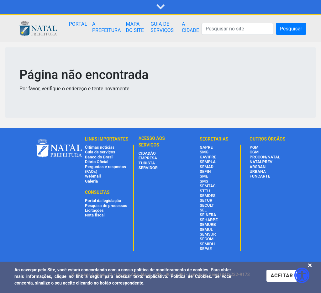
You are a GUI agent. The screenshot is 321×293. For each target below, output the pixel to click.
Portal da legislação (103, 200)
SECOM (206, 239)
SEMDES (207, 195)
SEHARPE (209, 219)
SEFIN (205, 171)
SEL (203, 210)
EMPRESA (148, 158)
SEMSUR (208, 234)
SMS (204, 181)
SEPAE (206, 248)
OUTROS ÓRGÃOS (267, 138)
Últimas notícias (99, 147)
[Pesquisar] (237, 29)
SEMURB (208, 224)
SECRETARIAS (214, 138)
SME (204, 176)
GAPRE (206, 147)
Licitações (94, 210)
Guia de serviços (100, 152)
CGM (254, 152)
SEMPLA (208, 161)
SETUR (206, 200)
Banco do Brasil (99, 157)
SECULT (207, 205)
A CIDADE (190, 27)
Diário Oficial (96, 161)
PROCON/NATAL (265, 157)
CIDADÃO (147, 153)
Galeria (91, 181)
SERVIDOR (148, 167)
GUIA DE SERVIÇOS (162, 27)
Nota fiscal (95, 215)
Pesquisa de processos (106, 205)
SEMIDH (207, 244)
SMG (204, 152)
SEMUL (206, 229)
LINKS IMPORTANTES (106, 138)
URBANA (258, 171)
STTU (205, 191)
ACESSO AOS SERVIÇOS (152, 141)
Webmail (93, 176)
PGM (254, 147)
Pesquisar (291, 29)
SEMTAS (207, 186)
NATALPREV (261, 161)
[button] (160, 7)
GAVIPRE (208, 157)
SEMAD (206, 166)
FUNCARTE (260, 176)
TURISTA (147, 163)
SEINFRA (208, 214)
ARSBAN (258, 166)
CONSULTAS (97, 192)
